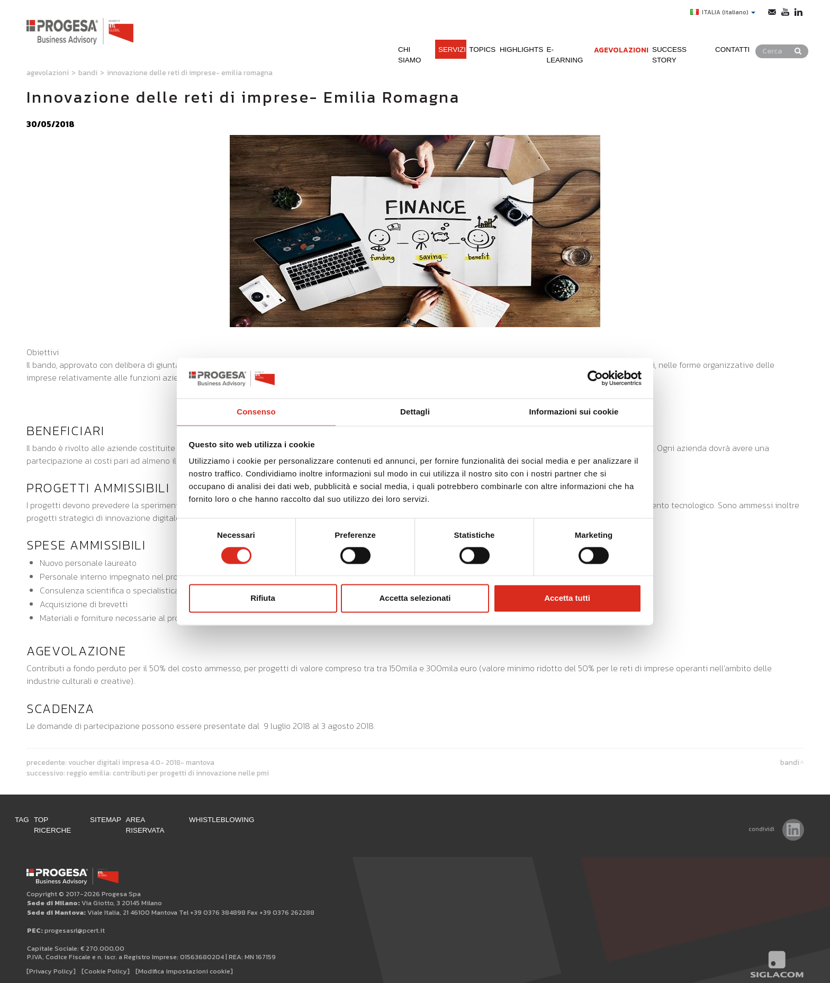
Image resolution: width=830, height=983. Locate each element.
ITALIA (717, 12)
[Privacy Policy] (51, 963)
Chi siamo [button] (350, 36)
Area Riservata (206, 821)
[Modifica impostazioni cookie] (184, 963)
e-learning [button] (550, 36)
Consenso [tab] (256, 411)
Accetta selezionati (414, 598)
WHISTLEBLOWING (287, 821)
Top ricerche (84, 821)
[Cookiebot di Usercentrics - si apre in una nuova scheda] (595, 377)
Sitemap (143, 821)
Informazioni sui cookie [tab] (574, 411)
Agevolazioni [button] (615, 36)
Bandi (87, 72)
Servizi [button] (397, 36)
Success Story (690, 36)
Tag (34, 821)
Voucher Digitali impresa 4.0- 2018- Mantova (141, 762)
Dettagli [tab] (415, 411)
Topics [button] (439, 36)
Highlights (490, 36)
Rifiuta (262, 598)
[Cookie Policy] (106, 963)
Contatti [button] (755, 36)
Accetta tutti (567, 598)
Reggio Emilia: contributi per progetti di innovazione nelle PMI (168, 773)
